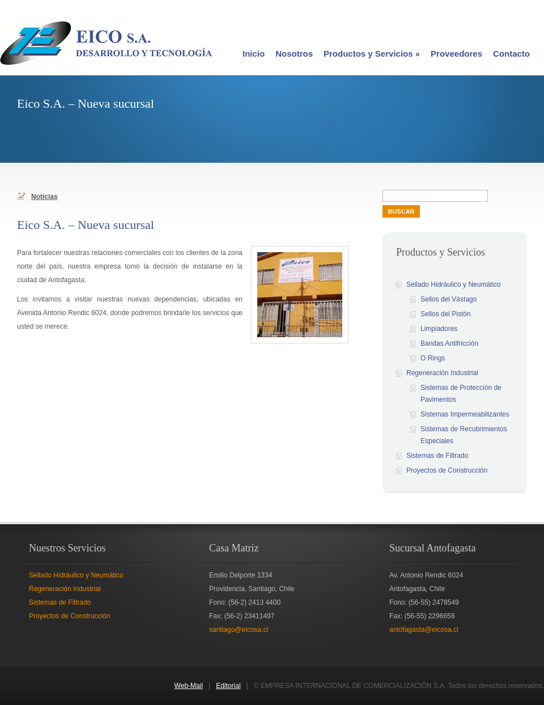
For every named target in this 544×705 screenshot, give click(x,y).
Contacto (511, 53)
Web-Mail (189, 686)
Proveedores (456, 53)
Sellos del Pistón (445, 314)
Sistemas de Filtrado (437, 456)
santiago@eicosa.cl (238, 630)
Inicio (254, 53)
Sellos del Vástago (448, 299)
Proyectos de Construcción (446, 470)
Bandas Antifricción (449, 343)
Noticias (37, 196)
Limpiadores (438, 329)
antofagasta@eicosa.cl (423, 630)
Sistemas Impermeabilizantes (464, 414)
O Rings (432, 358)
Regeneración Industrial (442, 373)
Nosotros (294, 53)
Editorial (228, 686)
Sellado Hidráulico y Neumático (453, 284)
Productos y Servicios (372, 53)
